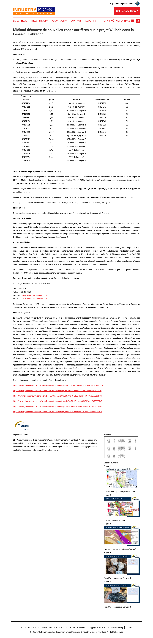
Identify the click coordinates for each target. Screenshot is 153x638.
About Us (90, 21)
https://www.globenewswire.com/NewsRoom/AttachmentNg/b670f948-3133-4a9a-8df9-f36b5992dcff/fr (57, 396)
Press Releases (39, 21)
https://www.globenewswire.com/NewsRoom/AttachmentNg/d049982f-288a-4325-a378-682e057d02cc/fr (58, 385)
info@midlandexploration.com (34, 295)
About (23, 627)
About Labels (59, 21)
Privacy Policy (117, 627)
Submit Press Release (58, 627)
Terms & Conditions (78, 627)
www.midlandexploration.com (34, 299)
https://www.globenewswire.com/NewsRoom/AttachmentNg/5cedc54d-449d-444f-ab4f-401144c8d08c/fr (57, 406)
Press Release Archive (37, 627)
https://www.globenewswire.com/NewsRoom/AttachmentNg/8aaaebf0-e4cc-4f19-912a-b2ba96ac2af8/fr (57, 412)
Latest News (20, 21)
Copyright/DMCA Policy (99, 627)
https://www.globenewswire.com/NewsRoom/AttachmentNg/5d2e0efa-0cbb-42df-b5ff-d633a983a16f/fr (57, 391)
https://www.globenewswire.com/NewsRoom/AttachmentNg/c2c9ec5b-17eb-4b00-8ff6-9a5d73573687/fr (57, 401)
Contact (76, 21)
